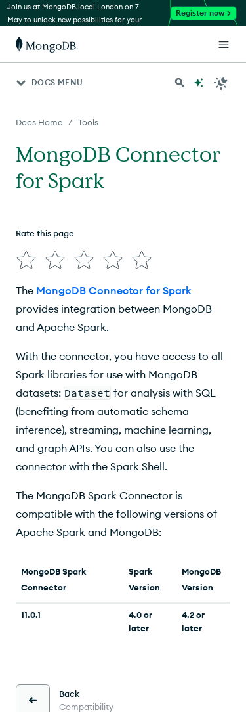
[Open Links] (223, 44)
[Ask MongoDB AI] (199, 83)
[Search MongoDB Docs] (180, 83)
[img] (26, 260)
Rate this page (45, 233)
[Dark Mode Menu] (221, 83)
